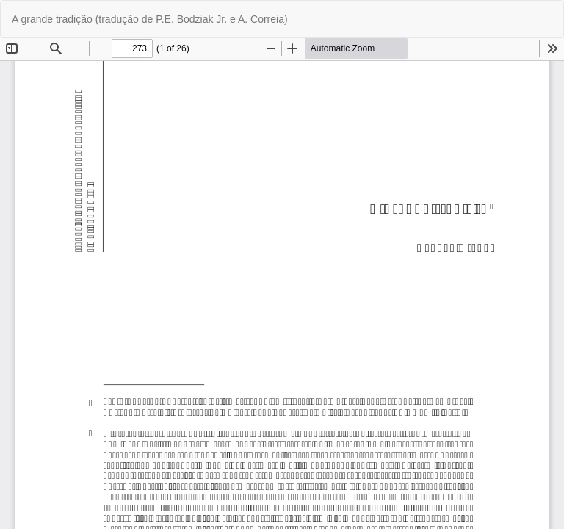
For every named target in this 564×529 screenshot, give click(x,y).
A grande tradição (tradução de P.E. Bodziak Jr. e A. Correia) (150, 19)
